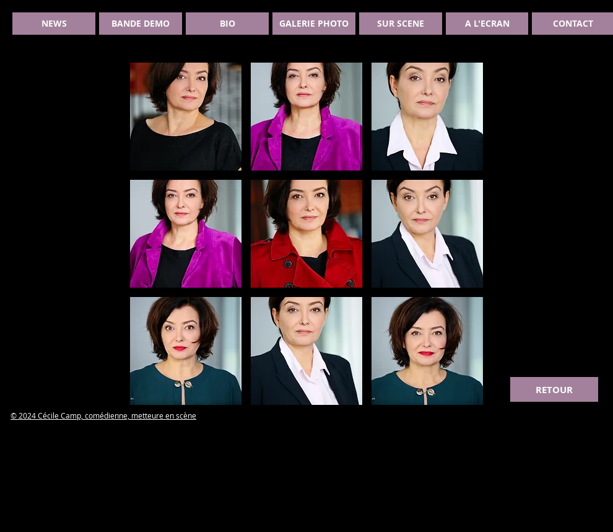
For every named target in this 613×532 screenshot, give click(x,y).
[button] (185, 117)
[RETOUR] (554, 389)
